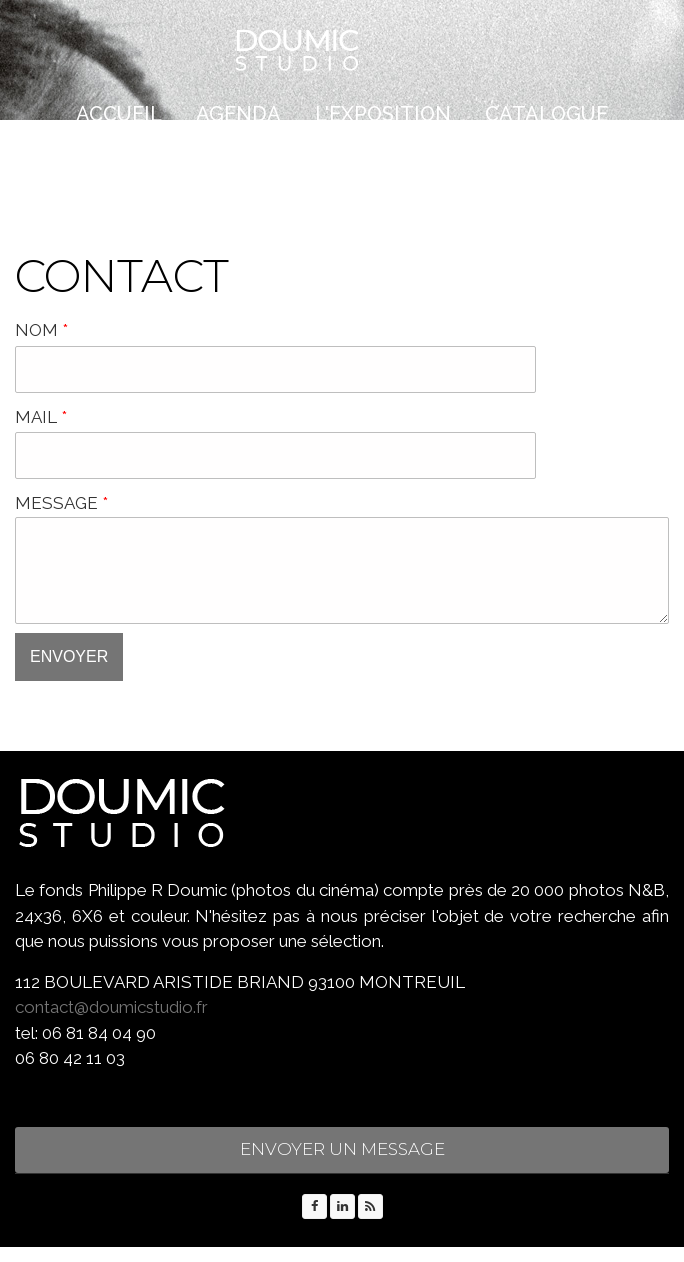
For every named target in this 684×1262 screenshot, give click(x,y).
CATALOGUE (546, 114)
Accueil (119, 114)
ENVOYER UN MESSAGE (342, 1164)
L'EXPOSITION (383, 114)
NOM (41, 330)
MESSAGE (61, 503)
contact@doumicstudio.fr (111, 1022)
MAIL (41, 417)
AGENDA (238, 114)
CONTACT (396, 165)
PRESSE (276, 165)
